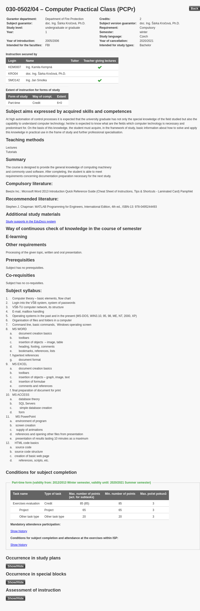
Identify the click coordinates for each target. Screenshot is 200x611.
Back (194, 8)
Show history (18, 531)
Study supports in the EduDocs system (31, 221)
